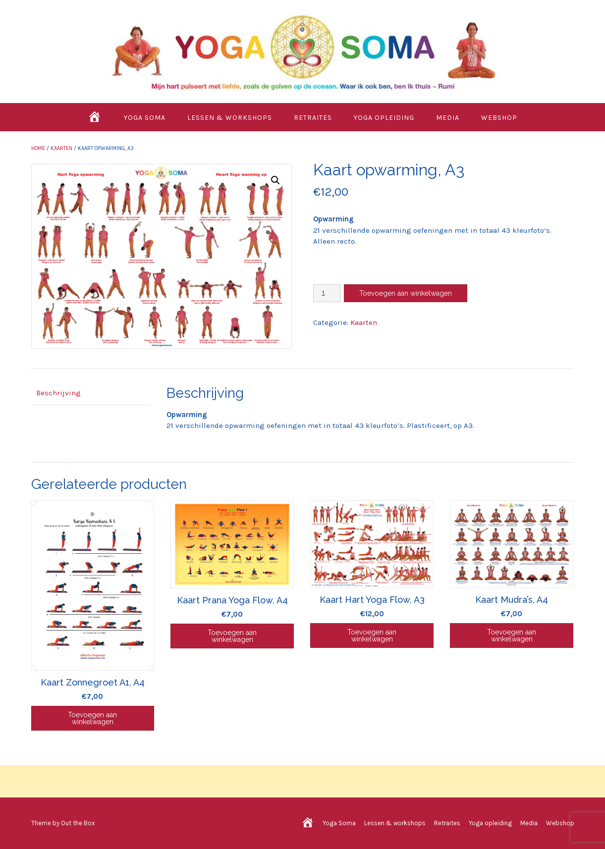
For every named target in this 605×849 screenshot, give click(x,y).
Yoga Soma (144, 117)
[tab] (91, 393)
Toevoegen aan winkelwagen (405, 293)
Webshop (499, 117)
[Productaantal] (326, 293)
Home (38, 148)
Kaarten (61, 148)
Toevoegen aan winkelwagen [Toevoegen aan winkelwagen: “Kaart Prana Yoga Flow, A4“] (232, 636)
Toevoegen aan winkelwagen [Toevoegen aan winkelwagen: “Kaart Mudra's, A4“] (511, 635)
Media (447, 117)
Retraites (313, 117)
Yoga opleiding (384, 117)
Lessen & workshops (229, 117)
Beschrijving (58, 392)
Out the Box (78, 823)
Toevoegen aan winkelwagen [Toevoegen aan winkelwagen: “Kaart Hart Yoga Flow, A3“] (371, 635)
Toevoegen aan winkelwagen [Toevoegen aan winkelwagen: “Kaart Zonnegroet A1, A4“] (92, 718)
